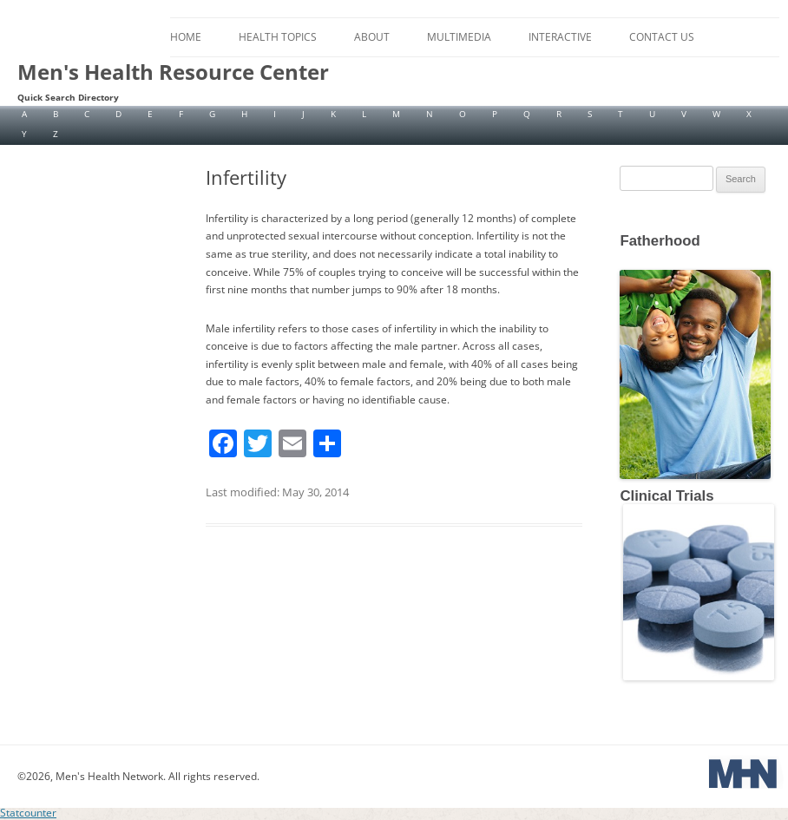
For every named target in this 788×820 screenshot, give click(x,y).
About (372, 37)
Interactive (560, 37)
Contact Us (661, 37)
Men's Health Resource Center (173, 72)
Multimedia (459, 37)
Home (185, 37)
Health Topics (278, 37)
